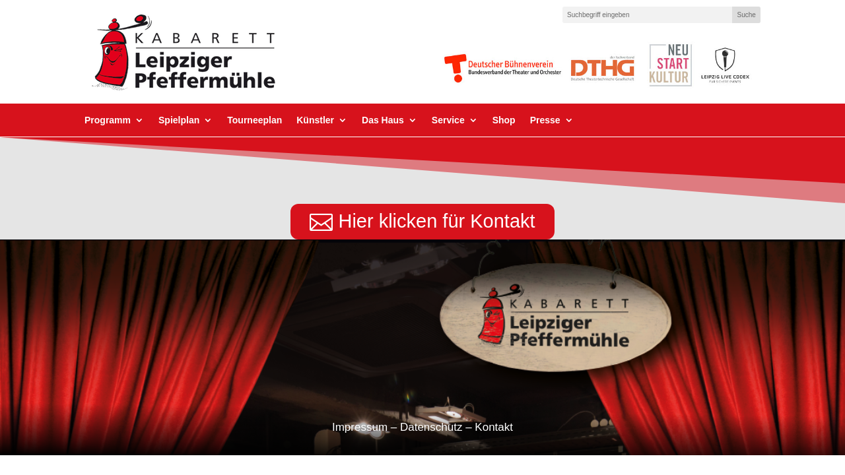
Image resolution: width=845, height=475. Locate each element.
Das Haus (383, 120)
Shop (504, 120)
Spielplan (178, 120)
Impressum (360, 427)
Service (448, 120)
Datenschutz (431, 427)
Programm (107, 120)
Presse (545, 120)
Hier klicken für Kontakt (436, 221)
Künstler (315, 120)
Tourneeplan (254, 120)
